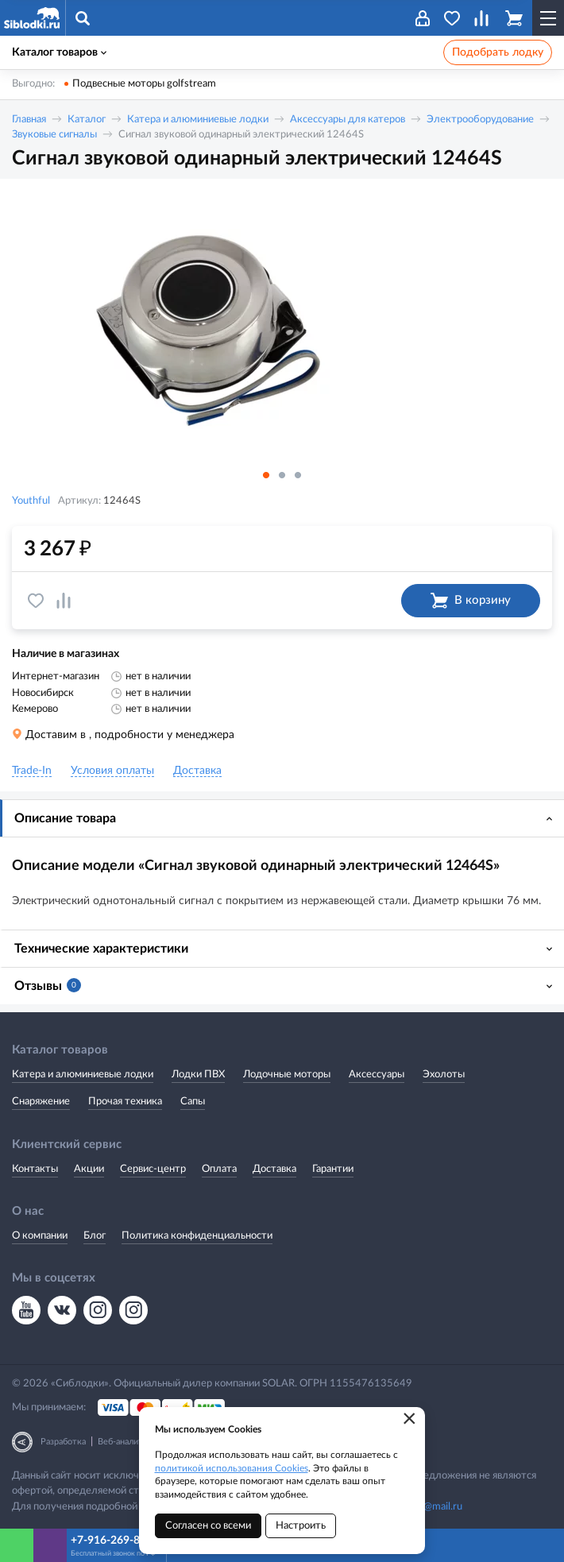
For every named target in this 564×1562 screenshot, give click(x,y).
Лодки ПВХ (198, 1074)
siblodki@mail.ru (425, 1507)
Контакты (35, 1169)
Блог (94, 1236)
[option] (282, 326)
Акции (89, 1169)
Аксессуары (376, 1074)
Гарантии (332, 1169)
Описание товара (65, 818)
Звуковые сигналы (54, 135)
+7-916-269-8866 (115, 1540)
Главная (29, 119)
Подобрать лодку (497, 52)
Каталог (87, 119)
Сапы (192, 1101)
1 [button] (266, 475)
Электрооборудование (480, 119)
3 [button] (298, 475)
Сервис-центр (153, 1169)
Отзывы (47, 985)
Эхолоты (444, 1074)
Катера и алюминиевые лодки (197, 119)
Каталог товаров (59, 52)
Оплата (219, 1169)
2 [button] (282, 475)
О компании (40, 1236)
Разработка (63, 1441)
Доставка (274, 1169)
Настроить (301, 1526)
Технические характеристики (101, 948)
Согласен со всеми (208, 1526)
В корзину (471, 600)
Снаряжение (41, 1101)
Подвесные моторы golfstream (144, 84)
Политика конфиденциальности (197, 1236)
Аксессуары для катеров (347, 119)
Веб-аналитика (127, 1441)
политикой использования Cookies (231, 1468)
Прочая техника (125, 1101)
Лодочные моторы (286, 1074)
